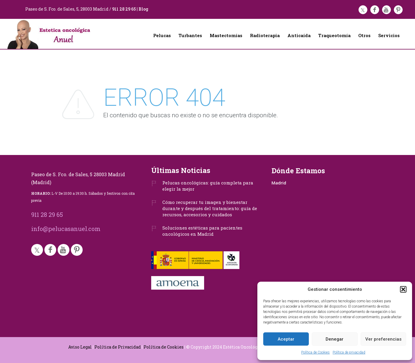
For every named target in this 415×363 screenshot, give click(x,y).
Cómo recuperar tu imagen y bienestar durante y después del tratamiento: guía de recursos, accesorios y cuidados (209, 208)
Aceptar (286, 339)
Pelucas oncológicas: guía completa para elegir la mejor (207, 186)
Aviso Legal (80, 347)
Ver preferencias (383, 339)
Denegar (335, 339)
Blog (143, 9)
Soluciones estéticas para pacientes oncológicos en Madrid (202, 231)
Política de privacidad (349, 352)
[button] (403, 289)
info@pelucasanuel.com (66, 228)
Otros (364, 35)
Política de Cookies (315, 352)
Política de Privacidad (117, 347)
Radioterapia (265, 35)
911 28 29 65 (124, 9)
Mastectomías (226, 35)
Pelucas (162, 35)
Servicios (389, 35)
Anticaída (299, 35)
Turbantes (190, 35)
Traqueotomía (334, 35)
